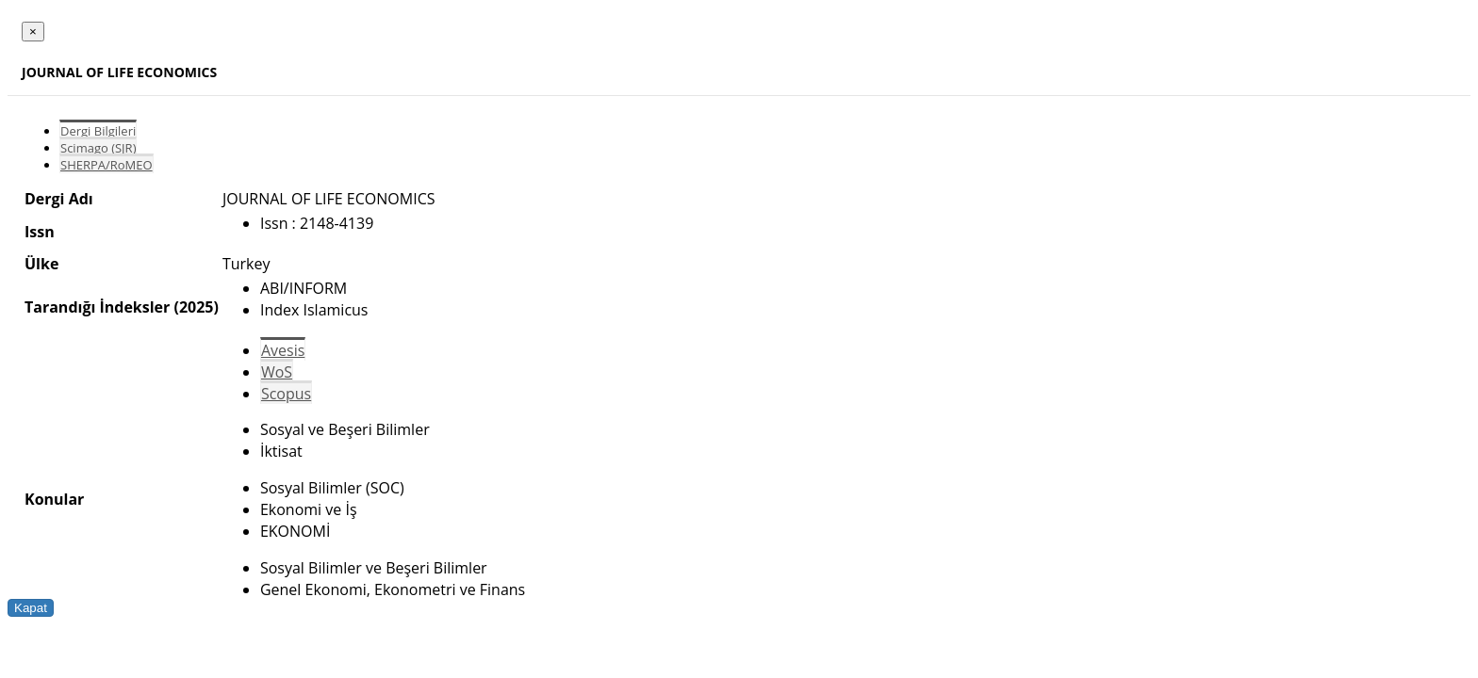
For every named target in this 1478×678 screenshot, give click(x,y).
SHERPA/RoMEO (106, 164)
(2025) (195, 307)
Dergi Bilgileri (98, 130)
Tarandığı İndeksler (97, 307)
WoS (276, 372)
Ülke (41, 263)
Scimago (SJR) (98, 147)
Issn (40, 231)
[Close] (33, 31)
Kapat (30, 608)
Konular (54, 499)
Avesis (282, 350)
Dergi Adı (59, 198)
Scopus (286, 393)
